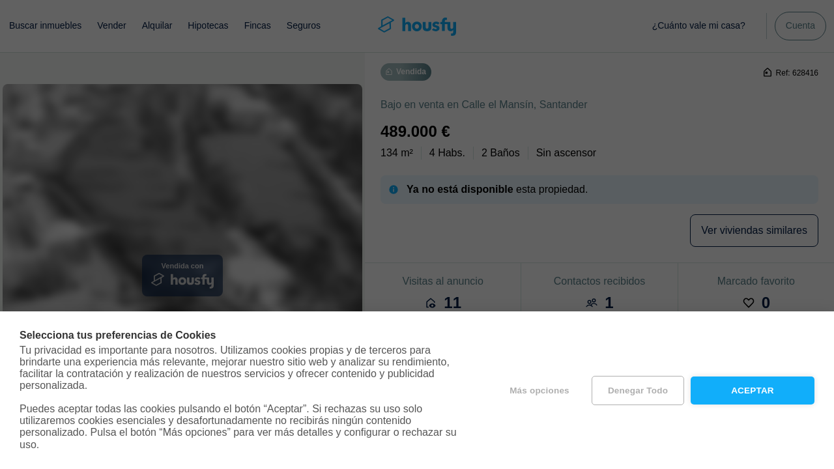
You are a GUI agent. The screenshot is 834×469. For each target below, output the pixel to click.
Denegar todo (638, 390)
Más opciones (539, 390)
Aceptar (752, 390)
